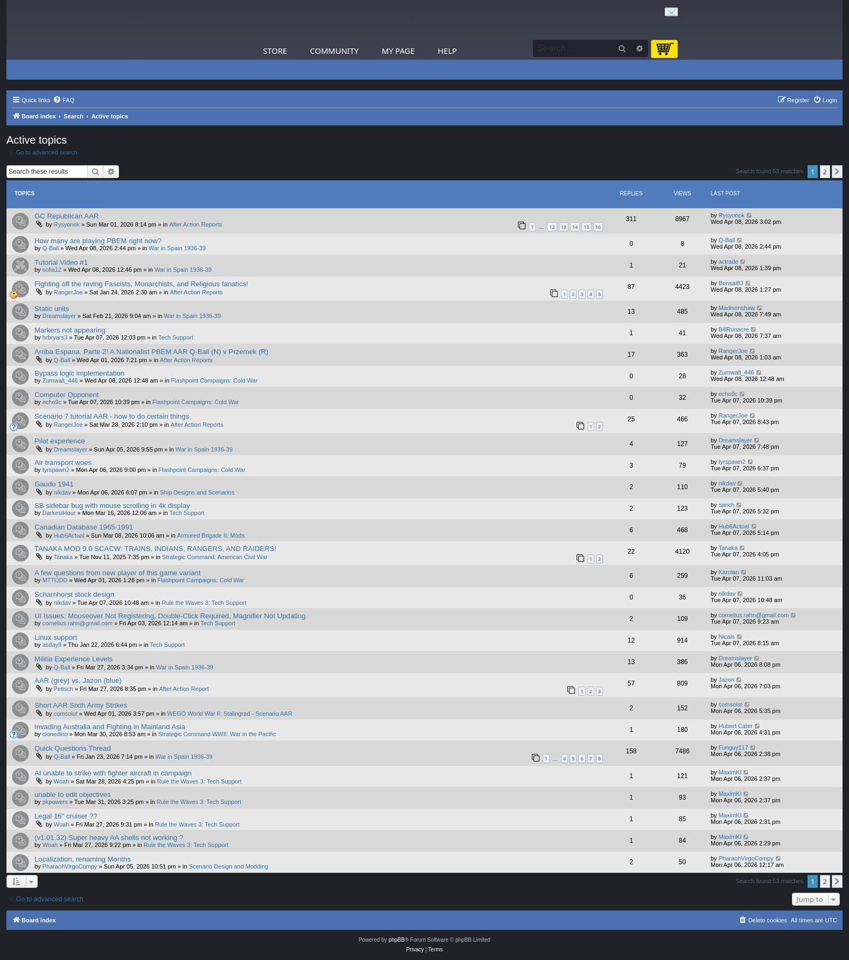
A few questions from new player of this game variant (117, 573)
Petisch (63, 689)
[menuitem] (63, 100)
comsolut (66, 713)
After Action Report (183, 689)
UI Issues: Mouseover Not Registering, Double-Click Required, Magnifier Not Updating (170, 616)
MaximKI (730, 772)
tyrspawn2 (56, 470)
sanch (726, 505)
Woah (61, 781)
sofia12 (52, 269)
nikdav (62, 492)
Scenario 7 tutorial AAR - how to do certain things (111, 416)
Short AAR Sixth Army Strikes (80, 705)
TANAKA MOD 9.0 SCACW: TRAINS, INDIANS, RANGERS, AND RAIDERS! (155, 549)
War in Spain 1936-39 (177, 248)
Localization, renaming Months (82, 859)
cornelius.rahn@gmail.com (78, 623)
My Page (398, 50)
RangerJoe (68, 292)
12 (552, 226)
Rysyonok (67, 224)
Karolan (729, 572)
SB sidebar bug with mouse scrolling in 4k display (112, 506)
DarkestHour (59, 513)
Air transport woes (63, 462)
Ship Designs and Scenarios (197, 492)
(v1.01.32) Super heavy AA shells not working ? (108, 838)
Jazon (726, 679)
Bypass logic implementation (79, 373)
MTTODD (55, 580)
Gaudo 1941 (54, 484)
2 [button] (825, 172)
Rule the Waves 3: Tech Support (204, 602)
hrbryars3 (55, 337)
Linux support (55, 637)
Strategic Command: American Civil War (215, 557)
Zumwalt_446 (60, 380)
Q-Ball (51, 248)
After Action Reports (195, 224)
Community (334, 50)
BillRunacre (734, 329)
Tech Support (175, 337)
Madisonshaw (737, 308)
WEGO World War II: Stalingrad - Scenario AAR (229, 713)
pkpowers (55, 802)
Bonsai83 (731, 283)
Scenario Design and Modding (228, 866)
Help (447, 50)
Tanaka (63, 557)
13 (563, 226)
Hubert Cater (736, 726)
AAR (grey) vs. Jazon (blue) (78, 680)
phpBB (397, 940)
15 (586, 226)
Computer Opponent (66, 395)
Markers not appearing (70, 330)
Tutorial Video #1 (61, 262)
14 (575, 226)
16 (598, 226)
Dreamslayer (59, 316)
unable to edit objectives (72, 794)
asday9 (52, 644)
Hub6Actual (69, 535)
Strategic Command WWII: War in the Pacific (217, 734)
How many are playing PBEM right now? (98, 241)
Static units (51, 309)
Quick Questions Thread (72, 748)
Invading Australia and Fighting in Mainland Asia (109, 727)
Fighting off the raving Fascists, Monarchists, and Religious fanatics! (141, 284)
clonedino (55, 734)
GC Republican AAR (66, 216)
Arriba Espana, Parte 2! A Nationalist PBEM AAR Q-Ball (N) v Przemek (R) (151, 352)
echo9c (52, 402)
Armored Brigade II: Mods (210, 535)
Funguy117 (733, 747)
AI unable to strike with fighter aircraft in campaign (113, 773)
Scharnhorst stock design (74, 594)
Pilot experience (59, 441)
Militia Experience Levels (73, 659)
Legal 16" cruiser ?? (65, 816)
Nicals (727, 636)
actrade (729, 261)
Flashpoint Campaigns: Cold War (214, 380)
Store (275, 50)
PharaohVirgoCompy (70, 866)
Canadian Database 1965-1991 (83, 527)
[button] (837, 171)
